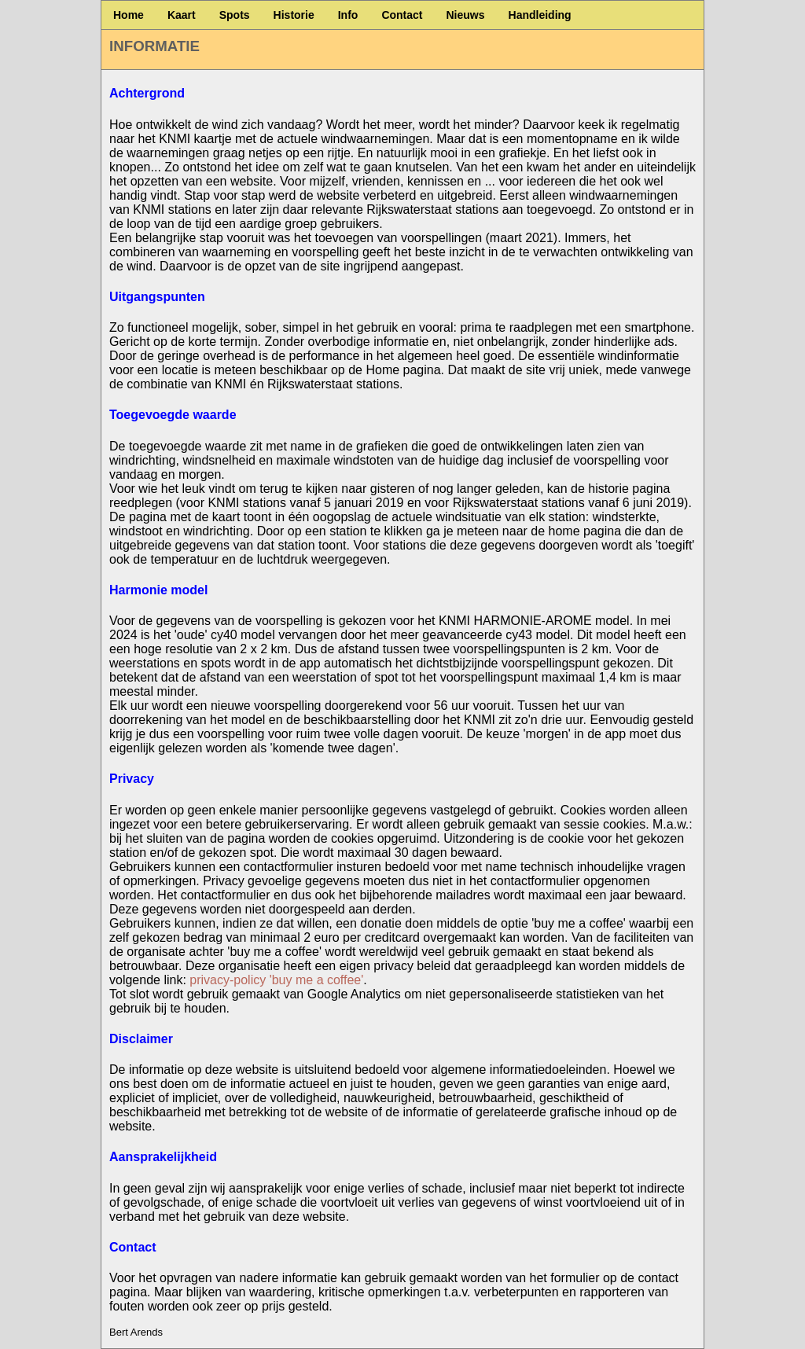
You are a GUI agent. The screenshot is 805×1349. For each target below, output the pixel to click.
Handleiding (540, 15)
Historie (294, 15)
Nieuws (466, 15)
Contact (401, 15)
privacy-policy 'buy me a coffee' (276, 980)
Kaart (181, 15)
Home (128, 15)
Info (348, 15)
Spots (234, 15)
